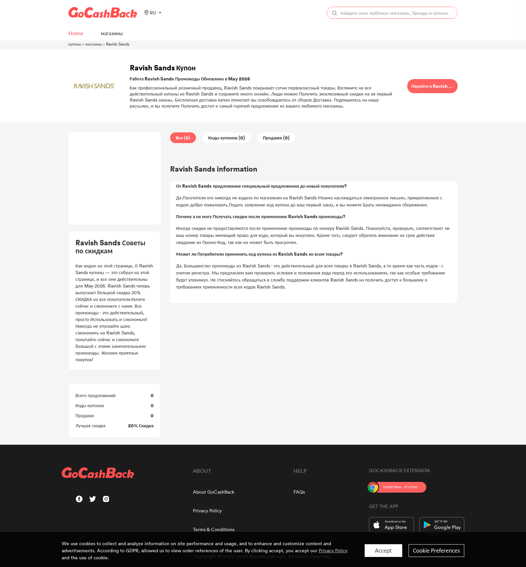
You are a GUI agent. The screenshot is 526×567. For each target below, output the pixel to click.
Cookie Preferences (436, 550)
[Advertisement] (115, 178)
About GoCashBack (213, 492)
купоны (74, 44)
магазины (93, 44)
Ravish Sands (117, 44)
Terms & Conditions (213, 529)
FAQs (299, 492)
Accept (383, 550)
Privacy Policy (207, 510)
